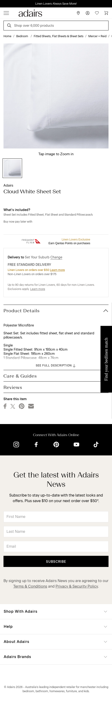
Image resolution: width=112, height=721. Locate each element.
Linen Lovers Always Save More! (56, 3)
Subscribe (56, 562)
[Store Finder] (78, 13)
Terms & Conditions (30, 586)
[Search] (10, 26)
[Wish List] (97, 13)
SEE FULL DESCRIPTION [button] (56, 366)
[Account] (87, 13)
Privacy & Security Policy (77, 586)
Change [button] (56, 257)
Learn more (57, 270)
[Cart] (106, 13)
